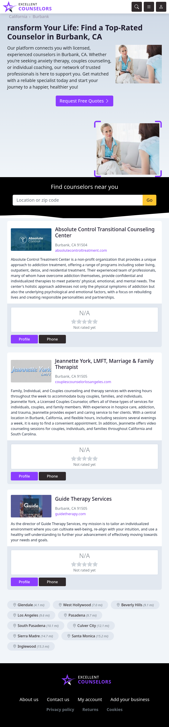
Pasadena (80, 615)
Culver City (91, 625)
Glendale (28, 604)
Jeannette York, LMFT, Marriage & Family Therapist (104, 363)
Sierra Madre (33, 635)
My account (90, 699)
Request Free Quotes (84, 101)
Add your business (130, 699)
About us (29, 699)
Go (149, 200)
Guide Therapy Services (83, 498)
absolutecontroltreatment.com (81, 250)
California (18, 16)
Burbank (41, 16)
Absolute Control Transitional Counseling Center (105, 232)
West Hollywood (80, 604)
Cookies (115, 709)
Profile (24, 339)
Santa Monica (87, 635)
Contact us (58, 699)
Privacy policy (60, 709)
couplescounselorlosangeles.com (83, 381)
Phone (52, 339)
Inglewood (31, 646)
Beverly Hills (135, 604)
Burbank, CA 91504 (71, 244)
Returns (90, 709)
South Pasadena (36, 625)
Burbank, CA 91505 (71, 376)
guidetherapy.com (70, 513)
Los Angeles (31, 615)
